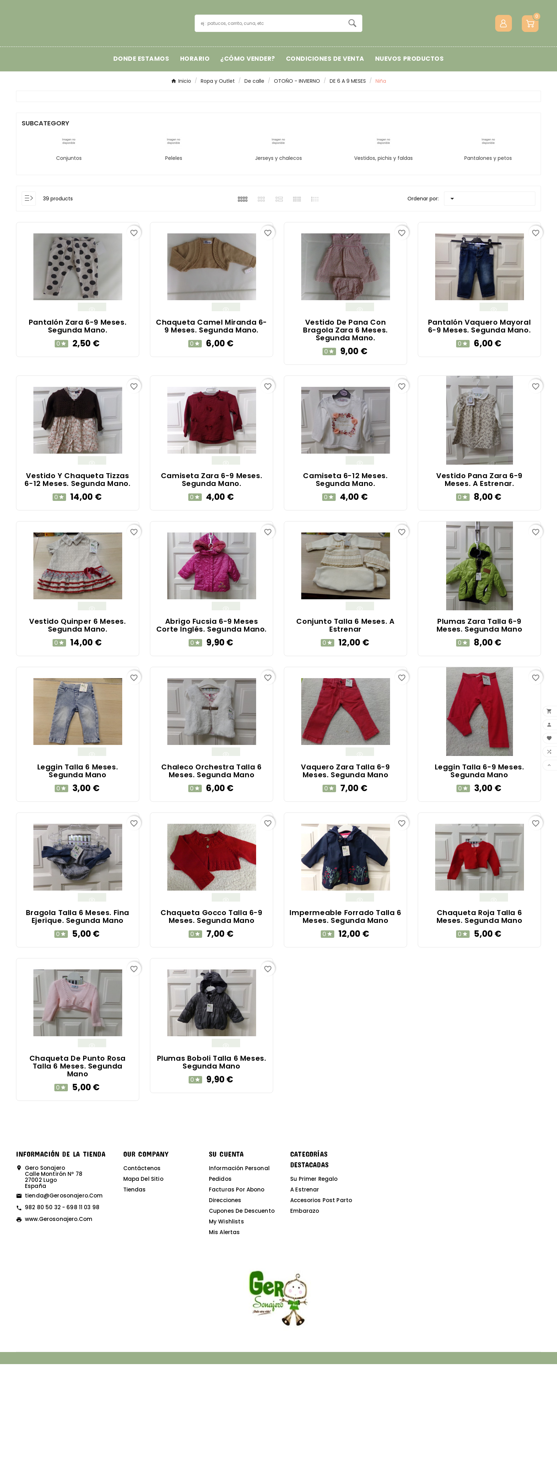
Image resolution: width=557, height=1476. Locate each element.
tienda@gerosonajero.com (64, 1307)
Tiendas (134, 1301)
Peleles (173, 270)
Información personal (239, 1280)
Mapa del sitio (143, 1291)
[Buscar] (269, 79)
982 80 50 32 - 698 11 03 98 (62, 1319)
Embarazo (304, 1323)
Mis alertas (224, 1344)
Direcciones (225, 1312)
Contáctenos (142, 1280)
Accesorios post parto (321, 1312)
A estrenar (304, 1301)
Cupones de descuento (242, 1323)
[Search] (352, 79)
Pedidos (220, 1291)
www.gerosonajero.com (58, 1331)
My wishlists (226, 1333)
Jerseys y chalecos (278, 270)
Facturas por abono (237, 1301)
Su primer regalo (313, 1291)
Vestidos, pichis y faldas (383, 270)
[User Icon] (503, 79)
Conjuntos (69, 270)
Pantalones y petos (488, 270)
